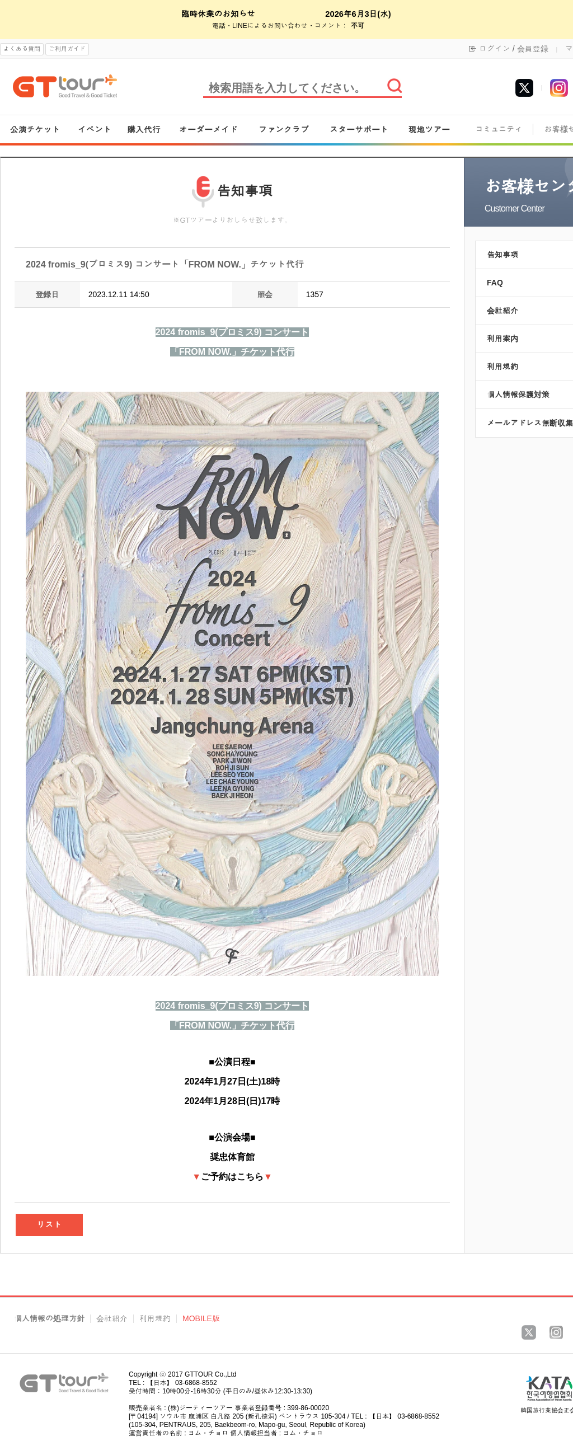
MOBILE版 (201, 1318)
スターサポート (359, 129)
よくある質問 (21, 48)
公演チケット (35, 129)
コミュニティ (498, 129)
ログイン (494, 48)
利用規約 (155, 1318)
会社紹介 (112, 1318)
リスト (49, 1224)
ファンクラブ (284, 129)
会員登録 (532, 48)
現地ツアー (429, 129)
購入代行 (144, 129)
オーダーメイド (208, 129)
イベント (94, 129)
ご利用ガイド (67, 48)
